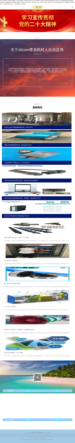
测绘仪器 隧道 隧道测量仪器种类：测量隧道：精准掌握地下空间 (22, 198)
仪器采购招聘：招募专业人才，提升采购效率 (17, 162)
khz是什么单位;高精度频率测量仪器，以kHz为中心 (18, 127)
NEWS (37, 104)
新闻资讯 (37, 107)
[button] (73, 24)
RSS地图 (44, 432)
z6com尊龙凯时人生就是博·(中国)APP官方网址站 (18, 64)
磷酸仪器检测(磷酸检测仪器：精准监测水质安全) (18, 145)
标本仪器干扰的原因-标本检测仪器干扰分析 (16, 216)
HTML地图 (48, 432)
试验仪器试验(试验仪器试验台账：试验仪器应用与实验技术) (21, 180)
